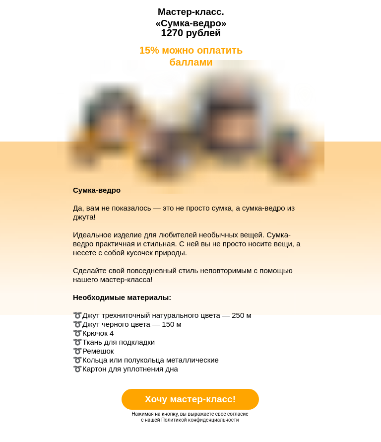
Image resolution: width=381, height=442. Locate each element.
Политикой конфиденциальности (200, 420)
